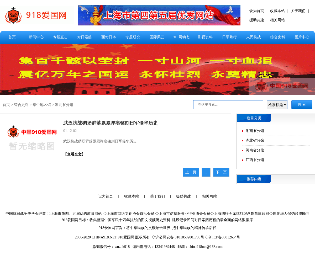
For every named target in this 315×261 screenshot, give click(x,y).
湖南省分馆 (255, 131)
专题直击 (60, 37)
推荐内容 (254, 179)
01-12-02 (70, 131)
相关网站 (277, 20)
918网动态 (181, 37)
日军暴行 (229, 37)
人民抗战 (253, 37)
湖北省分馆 (64, 105)
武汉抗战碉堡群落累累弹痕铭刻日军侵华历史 (110, 123)
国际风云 (157, 37)
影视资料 (205, 37)
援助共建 (256, 20)
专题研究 (132, 37)
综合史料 (277, 37)
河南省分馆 (255, 150)
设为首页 (256, 11)
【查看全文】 (74, 154)
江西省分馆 (255, 160)
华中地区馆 (42, 105)
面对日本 (108, 37)
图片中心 (302, 37)
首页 (12, 37)
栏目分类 (254, 118)
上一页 (190, 172)
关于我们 (298, 11)
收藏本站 (277, 11)
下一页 (221, 172)
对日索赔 (84, 37)
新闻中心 (36, 37)
